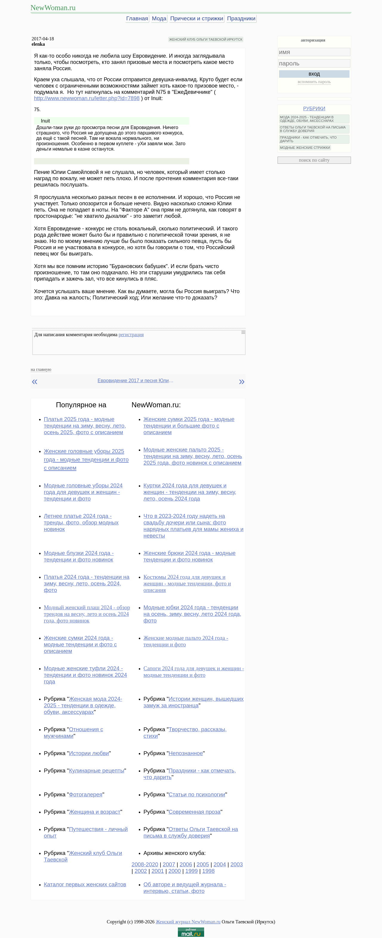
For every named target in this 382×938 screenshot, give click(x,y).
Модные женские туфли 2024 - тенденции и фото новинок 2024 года (85, 675)
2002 (141, 871)
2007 (169, 864)
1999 (191, 871)
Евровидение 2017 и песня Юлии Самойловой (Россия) (136, 380)
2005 (203, 864)
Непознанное (186, 753)
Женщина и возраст (94, 812)
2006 (186, 864)
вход (314, 74)
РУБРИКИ (314, 108)
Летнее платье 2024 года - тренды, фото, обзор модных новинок (81, 522)
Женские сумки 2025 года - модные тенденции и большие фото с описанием (189, 425)
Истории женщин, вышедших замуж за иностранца (194, 702)
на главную (41, 369)
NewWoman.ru (53, 8)
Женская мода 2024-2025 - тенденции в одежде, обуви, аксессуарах (83, 705)
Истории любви (89, 753)
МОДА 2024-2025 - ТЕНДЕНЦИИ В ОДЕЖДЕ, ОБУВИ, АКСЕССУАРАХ (307, 119)
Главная (137, 18)
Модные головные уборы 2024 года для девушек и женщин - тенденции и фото (83, 492)
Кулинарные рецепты (96, 770)
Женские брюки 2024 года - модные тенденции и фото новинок (190, 556)
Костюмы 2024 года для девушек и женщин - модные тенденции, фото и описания (187, 583)
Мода (159, 18)
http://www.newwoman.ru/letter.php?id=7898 (87, 98)
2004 (220, 864)
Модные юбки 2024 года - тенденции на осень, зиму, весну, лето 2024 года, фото (192, 614)
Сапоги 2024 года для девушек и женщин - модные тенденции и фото (194, 671)
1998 (208, 871)
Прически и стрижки (196, 18)
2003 (236, 864)
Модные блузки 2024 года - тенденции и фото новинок (79, 556)
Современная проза (195, 812)
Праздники (241, 18)
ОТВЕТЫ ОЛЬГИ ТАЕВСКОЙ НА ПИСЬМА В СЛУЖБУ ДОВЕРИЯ (313, 129)
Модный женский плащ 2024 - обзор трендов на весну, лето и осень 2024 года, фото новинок (87, 614)
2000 (174, 871)
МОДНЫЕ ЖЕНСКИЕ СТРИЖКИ (305, 147)
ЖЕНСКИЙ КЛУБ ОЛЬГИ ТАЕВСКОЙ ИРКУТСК (205, 39)
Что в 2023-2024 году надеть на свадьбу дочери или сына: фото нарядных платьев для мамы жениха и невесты (194, 526)
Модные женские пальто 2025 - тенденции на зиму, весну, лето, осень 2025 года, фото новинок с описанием (193, 456)
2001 (158, 871)
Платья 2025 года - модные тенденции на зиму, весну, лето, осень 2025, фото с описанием (85, 425)
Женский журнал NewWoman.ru (188, 921)
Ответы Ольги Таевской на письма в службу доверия (191, 832)
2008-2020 (145, 864)
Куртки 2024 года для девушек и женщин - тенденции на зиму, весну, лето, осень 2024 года (190, 492)
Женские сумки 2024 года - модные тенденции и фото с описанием (80, 644)
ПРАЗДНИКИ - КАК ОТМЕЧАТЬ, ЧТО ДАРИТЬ (308, 139)
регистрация (131, 334)
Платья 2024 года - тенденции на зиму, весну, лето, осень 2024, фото (87, 583)
